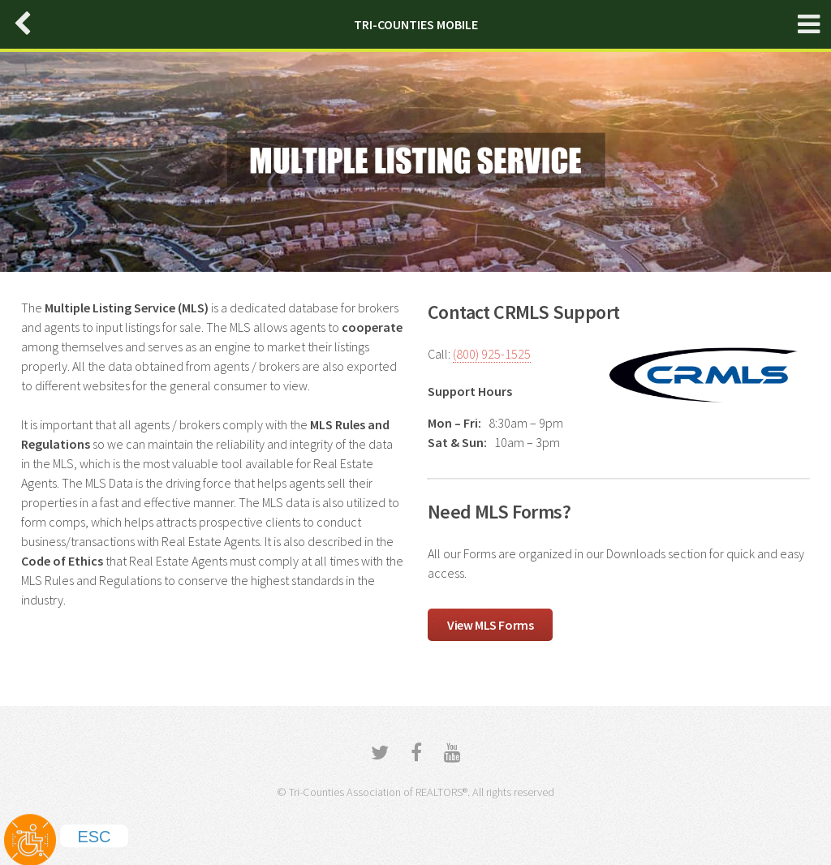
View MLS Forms (490, 625)
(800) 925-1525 (492, 354)
